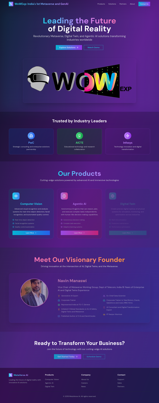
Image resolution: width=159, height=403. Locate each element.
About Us (85, 379)
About (132, 4)
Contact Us (144, 4)
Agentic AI (49, 383)
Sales (119, 383)
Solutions (112, 4)
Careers (84, 383)
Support (120, 379)
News (83, 386)
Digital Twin (49, 386)
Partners (122, 4)
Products (101, 4)
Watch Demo (93, 47)
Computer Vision (52, 379)
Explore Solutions (69, 47)
